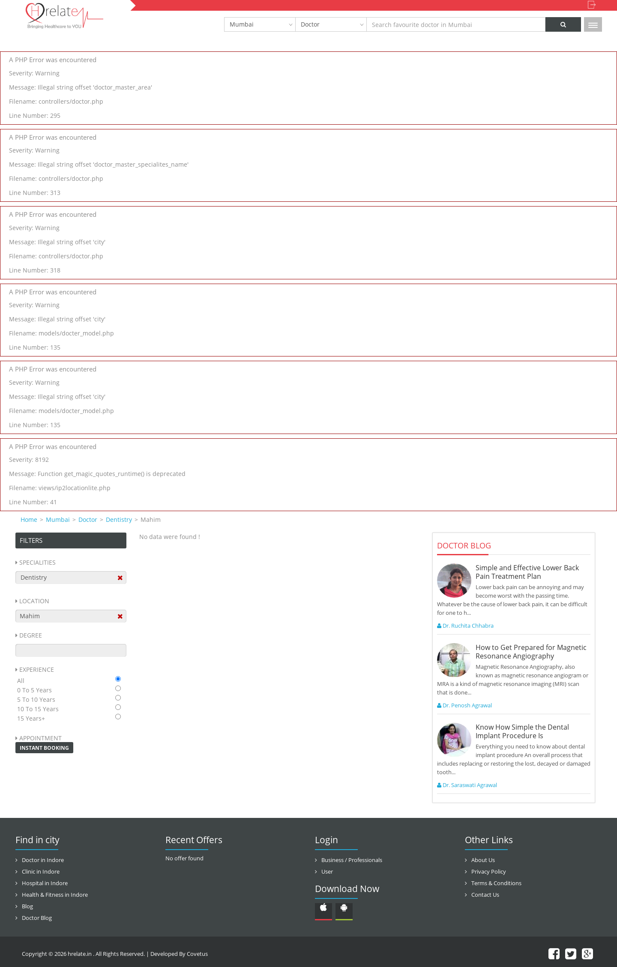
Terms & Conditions (496, 883)
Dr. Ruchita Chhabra (465, 625)
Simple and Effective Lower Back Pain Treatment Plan (527, 572)
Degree (30, 635)
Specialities (37, 562)
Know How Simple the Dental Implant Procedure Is (522, 731)
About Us (483, 860)
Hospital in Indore (45, 883)
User (327, 871)
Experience (36, 669)
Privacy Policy (488, 871)
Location (34, 601)
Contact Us (485, 894)
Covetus (197, 954)
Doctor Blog (37, 918)
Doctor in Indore (43, 860)
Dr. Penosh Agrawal (464, 705)
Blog (27, 906)
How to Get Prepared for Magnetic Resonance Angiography (531, 651)
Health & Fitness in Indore (55, 894)
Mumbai (242, 24)
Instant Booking (44, 747)
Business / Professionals (351, 860)
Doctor (310, 24)
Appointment (40, 738)
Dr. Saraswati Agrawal (467, 785)
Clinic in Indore (41, 871)
